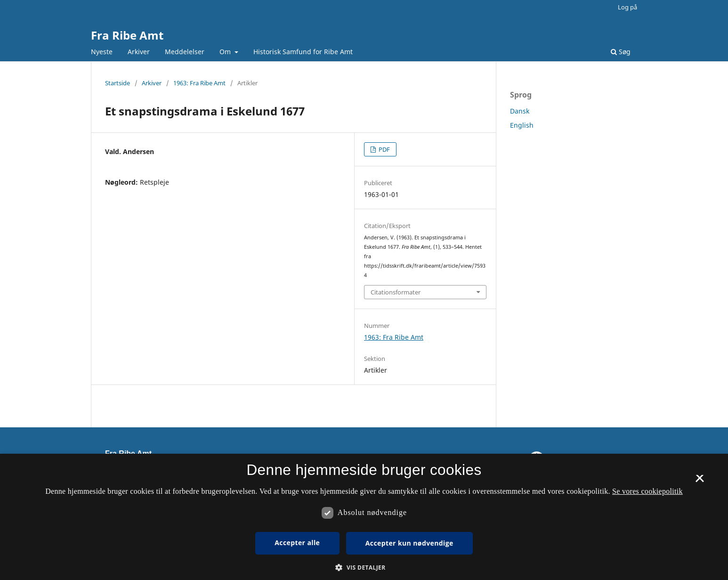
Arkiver (139, 51)
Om (226, 51)
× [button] (699, 481)
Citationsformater (396, 292)
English (522, 125)
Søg (621, 51)
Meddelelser (184, 51)
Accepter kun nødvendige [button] (409, 543)
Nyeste (102, 51)
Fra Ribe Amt (127, 35)
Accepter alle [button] (297, 542)
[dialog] (364, 517)
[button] (363, 567)
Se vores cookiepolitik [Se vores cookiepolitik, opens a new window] (647, 491)
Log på (627, 7)
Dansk (519, 110)
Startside (117, 83)
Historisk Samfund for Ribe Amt (303, 51)
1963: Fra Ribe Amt (199, 83)
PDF (383, 149)
